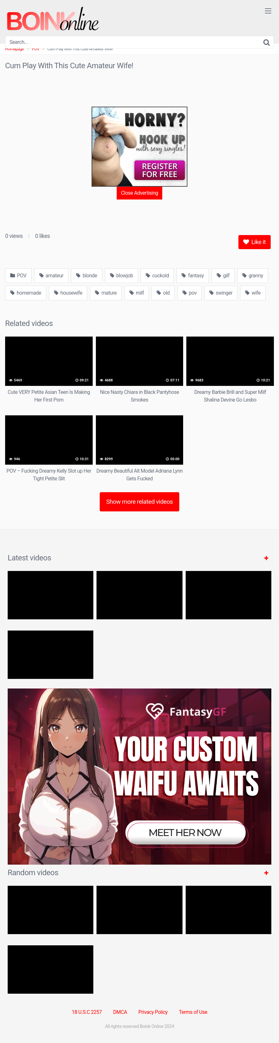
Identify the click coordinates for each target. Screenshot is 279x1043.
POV (18, 276)
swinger (220, 293)
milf (136, 293)
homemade (25, 293)
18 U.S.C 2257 (87, 1012)
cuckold (157, 276)
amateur (51, 276)
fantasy (193, 276)
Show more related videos (139, 501)
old (163, 293)
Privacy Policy (153, 1012)
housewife (68, 293)
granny (252, 276)
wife (252, 293)
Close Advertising (139, 193)
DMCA (120, 1012)
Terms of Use (193, 1012)
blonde (86, 276)
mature (106, 293)
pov (189, 293)
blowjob (121, 276)
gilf (223, 276)
